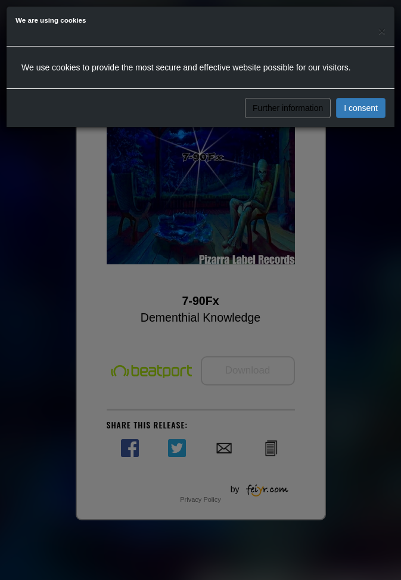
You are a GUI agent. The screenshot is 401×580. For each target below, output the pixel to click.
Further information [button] (288, 108)
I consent (361, 108)
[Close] (382, 30)
